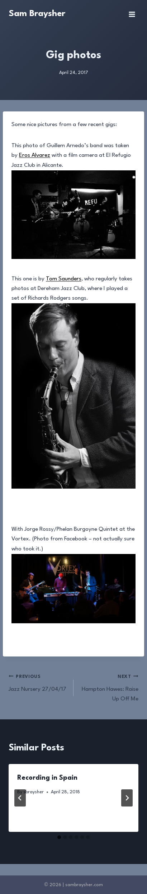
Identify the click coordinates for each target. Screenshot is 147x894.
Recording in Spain (47, 778)
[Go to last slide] (20, 797)
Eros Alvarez (34, 155)
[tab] (59, 837)
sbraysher (33, 792)
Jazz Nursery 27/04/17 (38, 682)
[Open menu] (131, 14)
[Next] (127, 797)
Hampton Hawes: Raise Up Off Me (109, 687)
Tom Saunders (63, 279)
